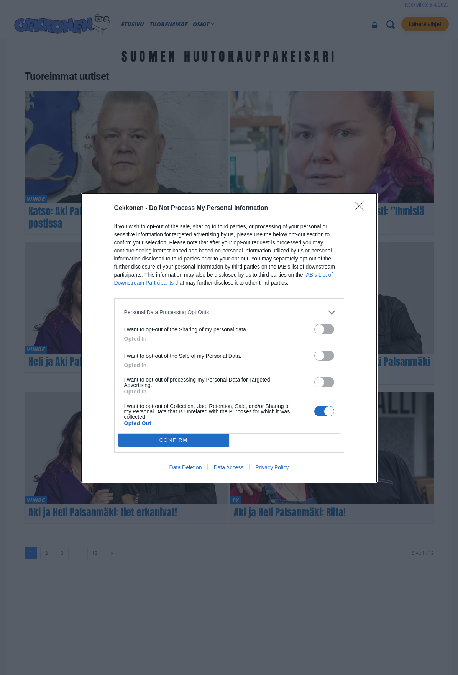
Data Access (228, 467)
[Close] (362, 208)
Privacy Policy (272, 467)
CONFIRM (173, 440)
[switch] (324, 329)
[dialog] (229, 337)
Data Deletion (185, 467)
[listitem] (229, 312)
